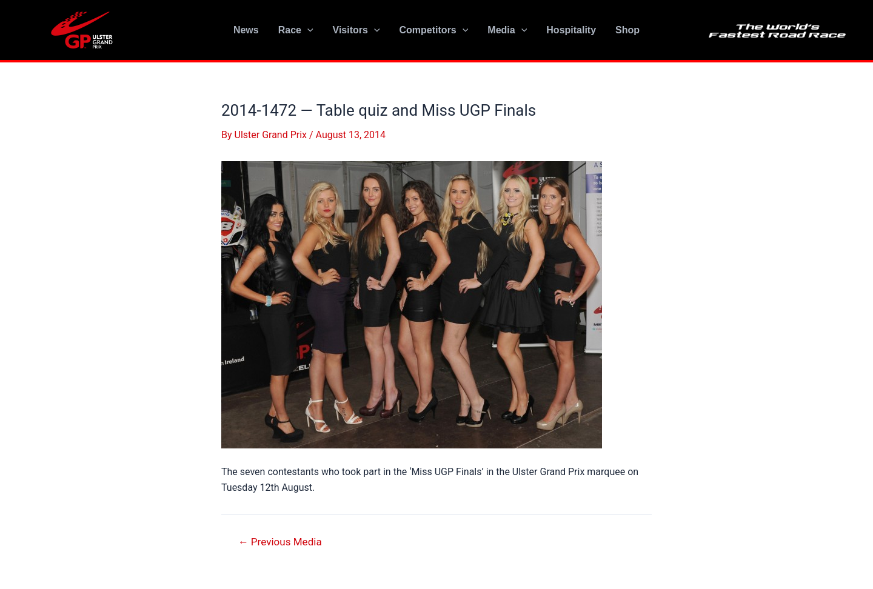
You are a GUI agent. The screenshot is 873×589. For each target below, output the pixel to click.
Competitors (434, 30)
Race (295, 30)
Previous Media (280, 542)
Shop (627, 30)
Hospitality (571, 30)
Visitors (356, 30)
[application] (307, 30)
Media (507, 30)
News (246, 30)
